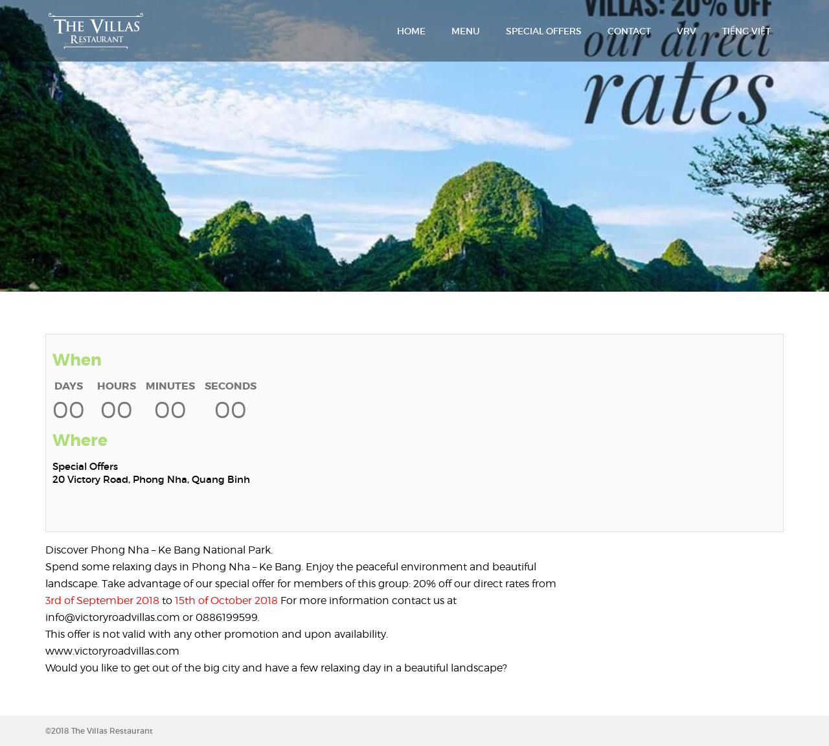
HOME (411, 31)
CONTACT (629, 31)
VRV (686, 31)
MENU (465, 31)
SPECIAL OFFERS (544, 31)
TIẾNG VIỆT (746, 31)
